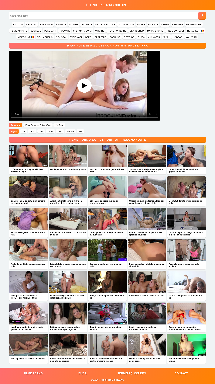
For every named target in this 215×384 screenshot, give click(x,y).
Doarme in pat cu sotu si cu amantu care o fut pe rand (28, 202)
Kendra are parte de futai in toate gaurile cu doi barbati (27, 328)
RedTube (129, 37)
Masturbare (193, 24)
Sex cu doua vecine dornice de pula (146, 295)
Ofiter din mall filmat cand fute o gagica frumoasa (184, 170)
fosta (32, 131)
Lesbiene (177, 24)
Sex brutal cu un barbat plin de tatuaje (184, 359)
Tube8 (141, 37)
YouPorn (191, 37)
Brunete (87, 24)
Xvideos (177, 37)
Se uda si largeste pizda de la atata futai (28, 233)
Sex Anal (31, 24)
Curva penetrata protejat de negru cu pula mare (106, 233)
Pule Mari (50, 31)
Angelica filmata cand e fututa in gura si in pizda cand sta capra (66, 202)
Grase (141, 24)
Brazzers (100, 37)
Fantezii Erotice (105, 24)
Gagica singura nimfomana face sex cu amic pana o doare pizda (146, 202)
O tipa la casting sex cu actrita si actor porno (145, 359)
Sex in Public (45, 37)
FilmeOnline (107, 5)
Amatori (18, 24)
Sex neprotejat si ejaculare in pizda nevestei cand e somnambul (146, 170)
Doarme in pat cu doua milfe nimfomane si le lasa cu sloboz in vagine (185, 329)
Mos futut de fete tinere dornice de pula (185, 202)
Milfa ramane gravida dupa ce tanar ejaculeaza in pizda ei (67, 296)
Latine (165, 24)
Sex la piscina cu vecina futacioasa (28, 358)
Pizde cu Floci (175, 31)
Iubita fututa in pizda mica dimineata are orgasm (68, 265)
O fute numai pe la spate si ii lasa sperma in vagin (27, 170)
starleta (70, 131)
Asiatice (61, 24)
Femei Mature (19, 31)
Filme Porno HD (117, 31)
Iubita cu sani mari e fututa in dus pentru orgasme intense (106, 359)
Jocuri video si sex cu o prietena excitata (105, 328)
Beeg (88, 37)
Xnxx (166, 37)
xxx (80, 131)
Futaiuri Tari (126, 24)
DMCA (82, 373)
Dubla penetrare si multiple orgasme (68, 169)
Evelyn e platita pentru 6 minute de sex (107, 296)
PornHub (115, 37)
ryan (60, 131)
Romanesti (195, 31)
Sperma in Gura (82, 31)
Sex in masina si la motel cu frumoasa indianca (142, 328)
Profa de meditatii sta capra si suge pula (28, 265)
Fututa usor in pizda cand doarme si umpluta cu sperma (67, 359)
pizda (50, 131)
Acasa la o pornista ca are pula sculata (184, 265)
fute (41, 131)
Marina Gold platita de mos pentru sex (185, 296)
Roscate (65, 31)
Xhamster (154, 37)
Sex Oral (61, 37)
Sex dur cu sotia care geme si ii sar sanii (107, 170)
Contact (181, 373)
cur (23, 131)
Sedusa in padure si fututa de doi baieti (106, 265)
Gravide (153, 24)
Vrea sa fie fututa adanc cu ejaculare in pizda (68, 233)
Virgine (99, 31)
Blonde (73, 24)
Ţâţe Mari (76, 37)
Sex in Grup (137, 31)
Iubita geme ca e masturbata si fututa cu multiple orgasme (65, 328)
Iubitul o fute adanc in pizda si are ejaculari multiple (145, 233)
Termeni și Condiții (132, 373)
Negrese (35, 31)
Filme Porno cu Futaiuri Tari (37, 125)
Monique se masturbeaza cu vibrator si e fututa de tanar (24, 296)
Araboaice (46, 24)
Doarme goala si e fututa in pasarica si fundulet (146, 265)
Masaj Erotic (155, 31)
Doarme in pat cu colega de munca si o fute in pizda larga (186, 233)
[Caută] (202, 16)
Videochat (26, 37)
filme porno (33, 373)
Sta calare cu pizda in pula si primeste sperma (104, 202)
